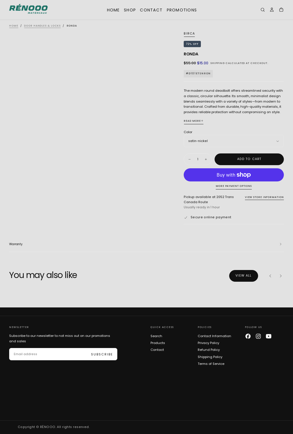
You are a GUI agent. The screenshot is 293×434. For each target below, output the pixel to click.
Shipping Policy (210, 357)
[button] (262, 10)
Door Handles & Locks (42, 25)
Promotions (182, 10)
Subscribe (102, 354)
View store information (264, 197)
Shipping (217, 63)
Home (113, 10)
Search (156, 336)
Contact (151, 10)
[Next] (281, 276)
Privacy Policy (208, 343)
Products (158, 343)
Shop (130, 10)
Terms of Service (211, 363)
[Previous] (270, 276)
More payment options (234, 186)
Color (188, 132)
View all (243, 275)
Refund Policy (209, 349)
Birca (189, 34)
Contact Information (214, 336)
